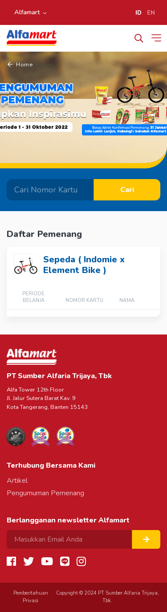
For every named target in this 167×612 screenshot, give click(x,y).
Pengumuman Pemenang (45, 493)
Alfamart (27, 12)
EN (151, 13)
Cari (127, 190)
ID (138, 13)
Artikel (17, 481)
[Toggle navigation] (158, 38)
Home (20, 65)
